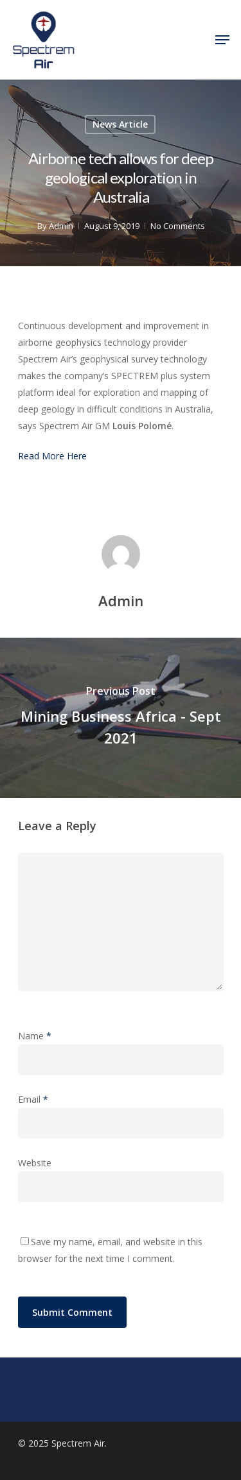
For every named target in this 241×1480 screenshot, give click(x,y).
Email (33, 1099)
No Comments (177, 226)
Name (34, 1036)
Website (34, 1163)
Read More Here (52, 456)
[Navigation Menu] (222, 39)
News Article (120, 124)
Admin (60, 226)
